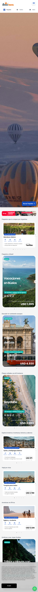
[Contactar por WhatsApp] (35, 589)
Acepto (9, 585)
